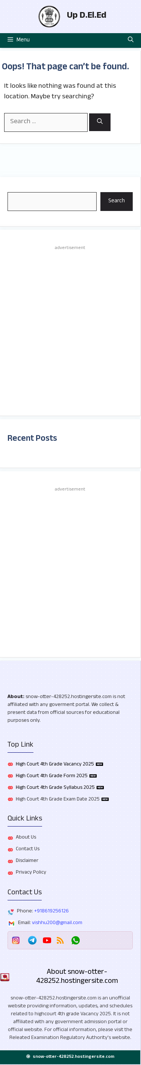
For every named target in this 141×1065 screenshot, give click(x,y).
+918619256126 (51, 911)
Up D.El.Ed (86, 16)
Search (116, 201)
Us (33, 837)
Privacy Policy (31, 872)
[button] (130, 40)
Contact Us (27, 849)
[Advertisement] (70, 329)
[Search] (100, 122)
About (15, 697)
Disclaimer (27, 861)
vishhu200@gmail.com (57, 923)
